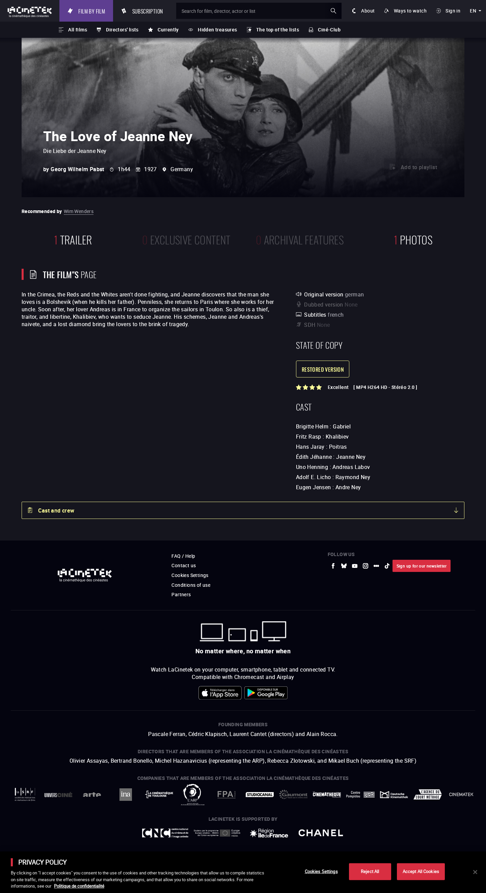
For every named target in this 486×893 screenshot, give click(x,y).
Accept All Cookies (421, 871)
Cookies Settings (321, 871)
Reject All (370, 871)
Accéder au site (412, 841)
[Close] (475, 872)
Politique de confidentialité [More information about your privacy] (79, 886)
